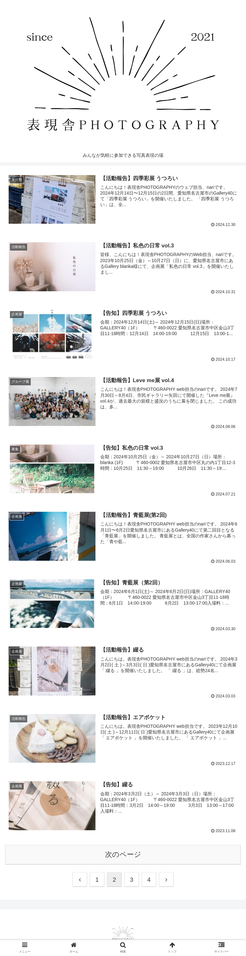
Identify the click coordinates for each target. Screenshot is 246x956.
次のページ (123, 853)
